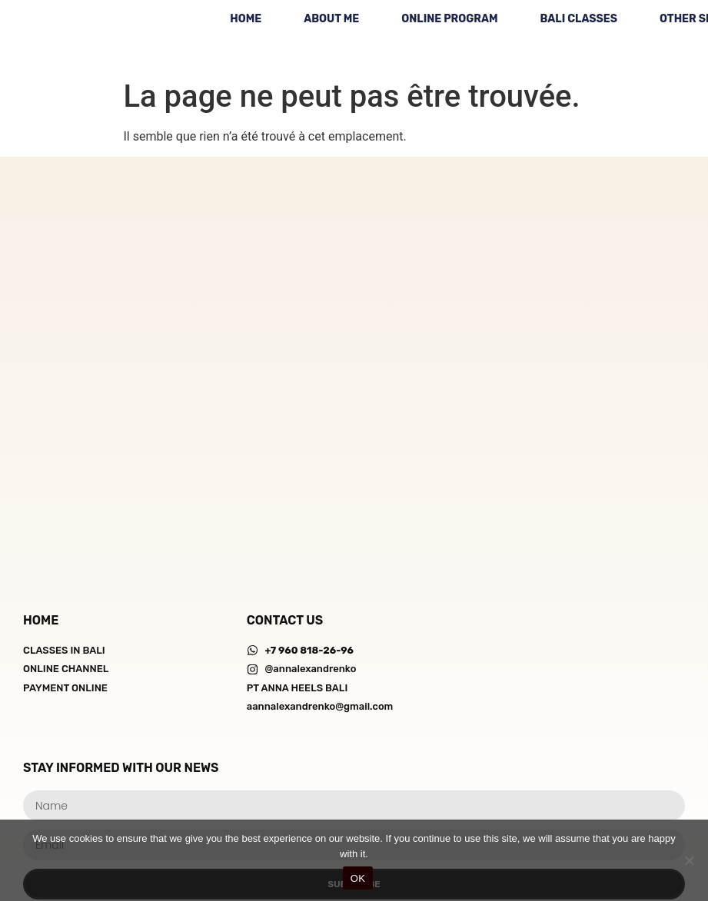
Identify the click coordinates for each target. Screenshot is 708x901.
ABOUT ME (331, 18)
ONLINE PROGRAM (449, 18)
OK (358, 878)
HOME (245, 18)
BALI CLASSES (578, 18)
